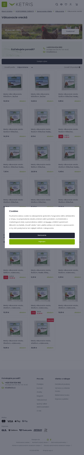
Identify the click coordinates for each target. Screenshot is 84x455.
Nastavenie (42, 235)
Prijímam (42, 242)
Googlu (48, 222)
